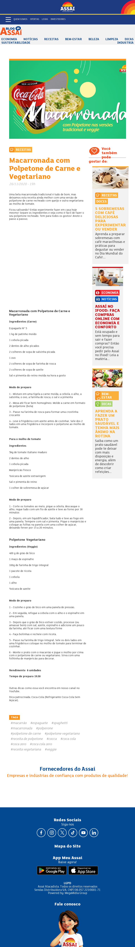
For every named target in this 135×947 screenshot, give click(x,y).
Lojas (45, 19)
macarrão (19, 723)
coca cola (69, 739)
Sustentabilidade (15, 43)
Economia (9, 39)
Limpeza (111, 39)
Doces (101, 201)
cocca (52, 739)
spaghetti (60, 723)
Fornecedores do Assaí (67, 769)
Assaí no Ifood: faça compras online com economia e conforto (107, 317)
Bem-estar (73, 39)
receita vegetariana (26, 749)
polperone (45, 728)
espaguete (40, 723)
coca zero (19, 744)
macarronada (22, 728)
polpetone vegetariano (63, 733)
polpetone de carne (26, 733)
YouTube (14, 691)
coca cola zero (42, 744)
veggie (51, 749)
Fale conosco (67, 904)
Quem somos (20, 19)
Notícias (31, 39)
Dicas (129, 39)
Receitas (51, 39)
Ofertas (34, 19)
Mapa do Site (67, 846)
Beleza (93, 39)
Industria (125, 43)
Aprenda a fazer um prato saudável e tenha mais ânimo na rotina (107, 423)
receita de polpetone (27, 739)
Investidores (58, 19)
